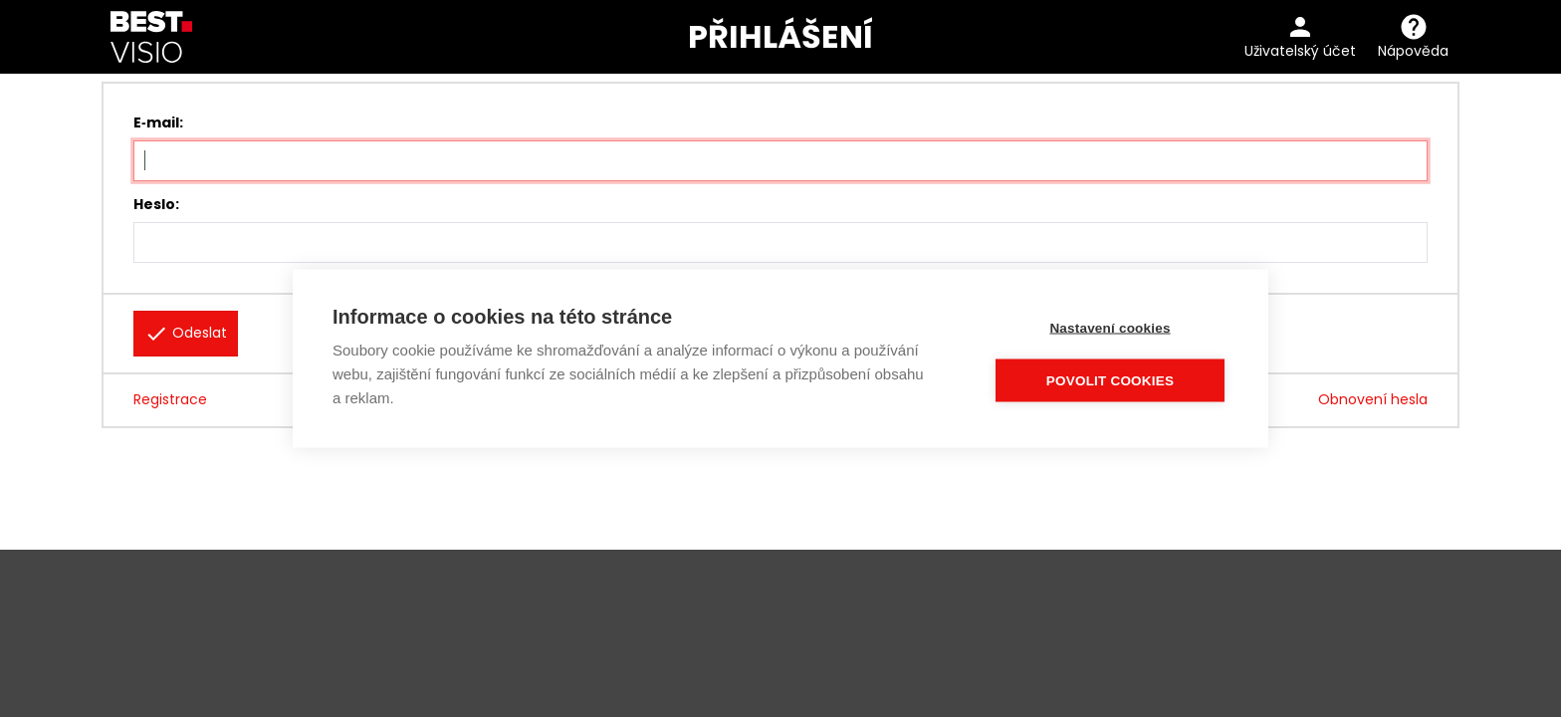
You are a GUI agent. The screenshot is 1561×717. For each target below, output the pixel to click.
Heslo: (156, 204)
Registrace (170, 399)
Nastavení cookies (1109, 328)
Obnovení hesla (1373, 399)
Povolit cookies (1110, 380)
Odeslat (185, 334)
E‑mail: (158, 123)
